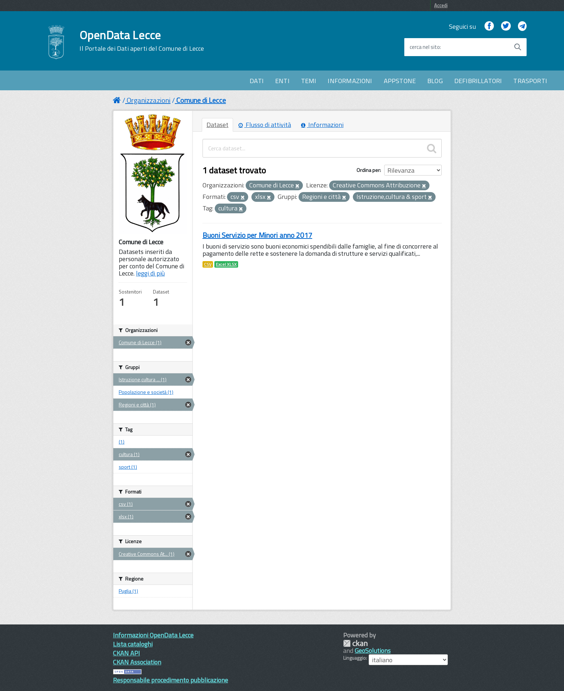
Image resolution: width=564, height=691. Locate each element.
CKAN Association (137, 662)
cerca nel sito (425, 47)
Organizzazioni (148, 100)
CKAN (355, 643)
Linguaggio (354, 658)
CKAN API (126, 653)
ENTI (282, 81)
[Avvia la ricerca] (518, 47)
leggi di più (150, 273)
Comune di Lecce (201, 100)
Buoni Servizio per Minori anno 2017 (257, 235)
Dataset (217, 124)
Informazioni (322, 124)
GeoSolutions (373, 650)
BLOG (435, 81)
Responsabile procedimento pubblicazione (170, 680)
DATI (257, 81)
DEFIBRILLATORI (478, 81)
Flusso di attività (264, 124)
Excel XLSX (226, 264)
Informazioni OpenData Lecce (153, 635)
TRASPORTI (530, 81)
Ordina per (368, 170)
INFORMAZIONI (350, 81)
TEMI (309, 81)
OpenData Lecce (141, 40)
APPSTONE (400, 81)
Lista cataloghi (133, 644)
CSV (208, 264)
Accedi (440, 5)
